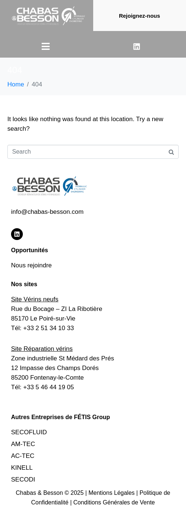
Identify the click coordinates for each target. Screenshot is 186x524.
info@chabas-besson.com (47, 211)
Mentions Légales (112, 493)
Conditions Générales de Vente (114, 502)
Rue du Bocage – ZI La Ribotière (56, 308)
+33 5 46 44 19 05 (48, 387)
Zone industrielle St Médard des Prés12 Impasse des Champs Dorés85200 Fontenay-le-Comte (62, 368)
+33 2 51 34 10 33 (48, 328)
